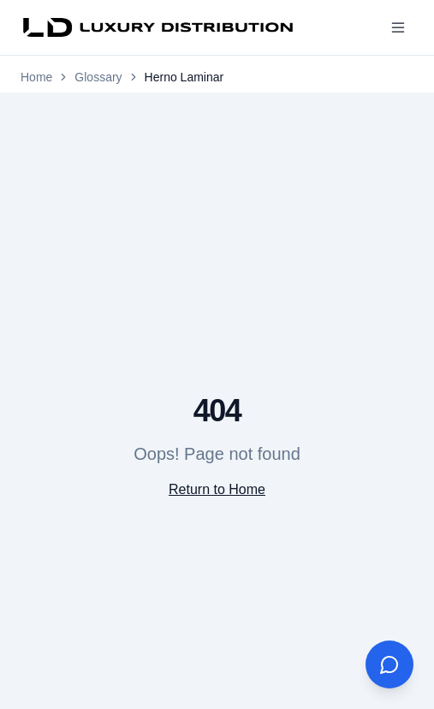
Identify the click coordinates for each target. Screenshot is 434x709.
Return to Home (217, 489)
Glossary (98, 77)
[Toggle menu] (398, 27)
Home (36, 77)
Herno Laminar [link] (184, 77)
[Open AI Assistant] (389, 664)
